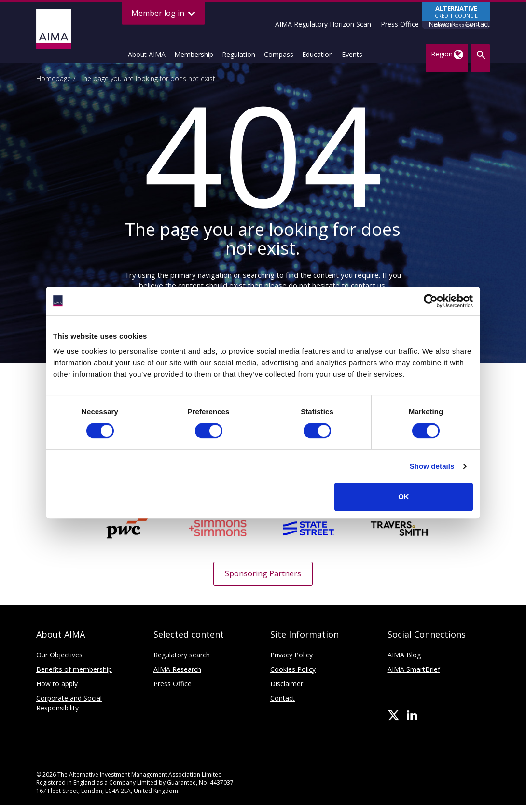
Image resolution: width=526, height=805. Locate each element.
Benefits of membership (74, 669)
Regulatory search (181, 654)
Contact (477, 23)
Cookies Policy (293, 669)
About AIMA (147, 54)
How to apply (57, 683)
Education (317, 54)
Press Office (400, 23)
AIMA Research (177, 669)
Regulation (238, 54)
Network (442, 23)
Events (352, 54)
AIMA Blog (404, 654)
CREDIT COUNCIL (456, 16)
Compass (278, 54)
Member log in (163, 13)
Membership (193, 54)
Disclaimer (286, 683)
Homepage (53, 78)
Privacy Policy (291, 654)
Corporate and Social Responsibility (69, 703)
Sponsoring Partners (263, 573)
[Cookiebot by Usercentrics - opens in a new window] (430, 301)
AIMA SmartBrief (414, 669)
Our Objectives (59, 654)
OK (403, 496)
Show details (432, 466)
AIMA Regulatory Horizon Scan (323, 23)
